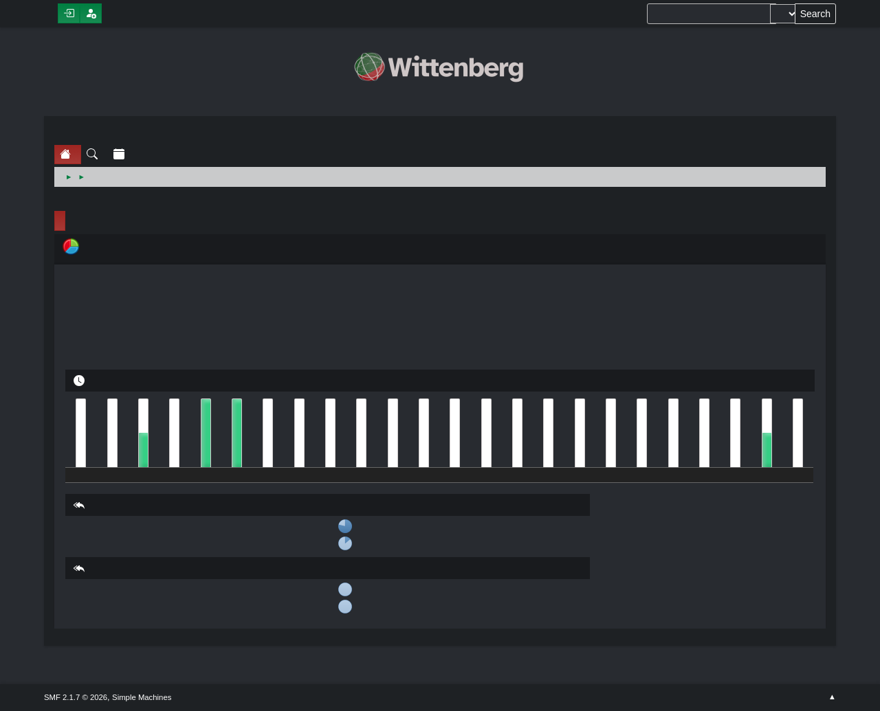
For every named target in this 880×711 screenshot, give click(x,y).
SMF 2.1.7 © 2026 (75, 697)
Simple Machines (141, 697)
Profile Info (59, 221)
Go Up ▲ (832, 697)
